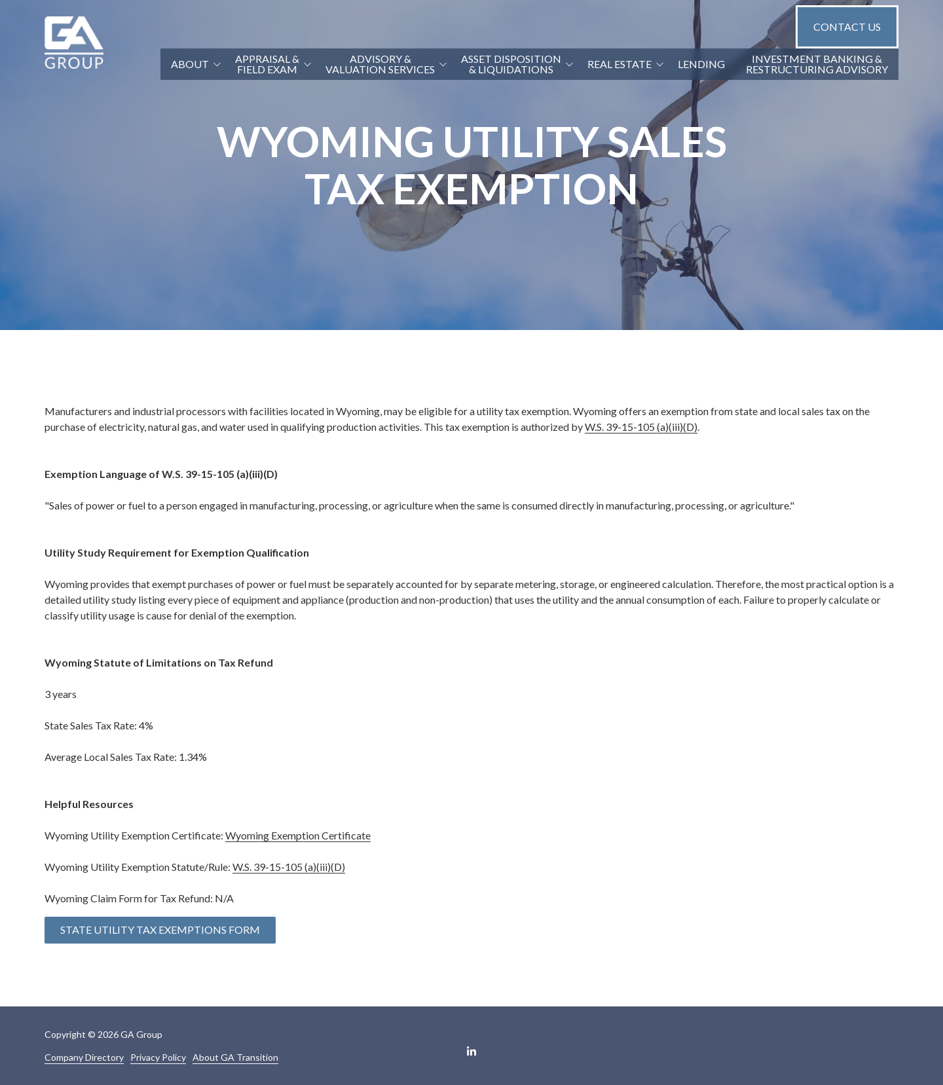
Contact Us (847, 26)
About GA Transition (235, 1057)
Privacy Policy (158, 1057)
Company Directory (84, 1057)
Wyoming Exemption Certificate (298, 835)
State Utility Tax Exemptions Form (160, 929)
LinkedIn (471, 1051)
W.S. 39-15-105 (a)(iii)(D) (641, 426)
